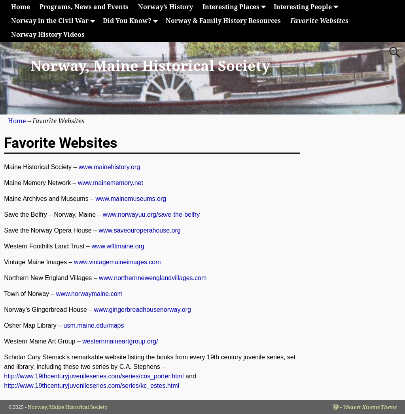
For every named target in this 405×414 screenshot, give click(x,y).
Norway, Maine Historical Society (150, 65)
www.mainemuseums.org (130, 198)
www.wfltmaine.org (117, 246)
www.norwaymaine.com (89, 293)
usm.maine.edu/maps (94, 325)
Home (20, 7)
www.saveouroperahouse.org (139, 230)
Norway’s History (165, 7)
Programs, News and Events (84, 7)
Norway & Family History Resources (223, 21)
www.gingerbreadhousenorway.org (142, 309)
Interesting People (307, 7)
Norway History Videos (48, 34)
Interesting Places (235, 7)
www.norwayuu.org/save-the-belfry (151, 214)
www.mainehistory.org (109, 167)
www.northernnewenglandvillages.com (152, 278)
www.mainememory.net (110, 182)
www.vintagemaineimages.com (117, 262)
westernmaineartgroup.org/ (120, 341)
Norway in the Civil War (54, 21)
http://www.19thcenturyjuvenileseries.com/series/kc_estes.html (91, 385)
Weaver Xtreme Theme (370, 407)
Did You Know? (132, 21)
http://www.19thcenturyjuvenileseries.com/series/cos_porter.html (94, 376)
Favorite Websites (319, 21)
